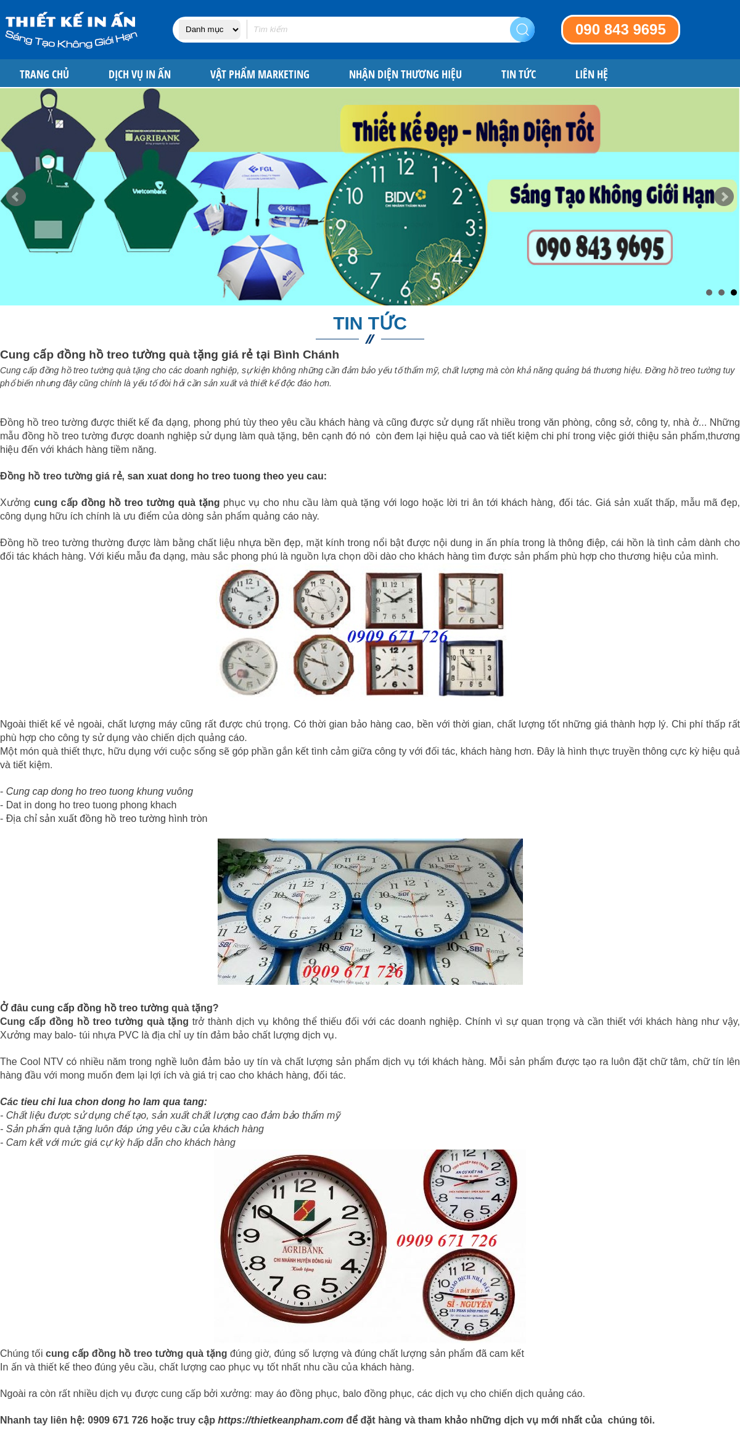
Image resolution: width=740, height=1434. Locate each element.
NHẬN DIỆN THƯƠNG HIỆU (405, 74)
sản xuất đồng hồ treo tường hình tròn (123, 818)
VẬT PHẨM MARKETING (260, 74)
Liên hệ (591, 74)
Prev (16, 197)
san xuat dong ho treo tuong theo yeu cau (225, 476)
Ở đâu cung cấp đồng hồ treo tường (84, 1008)
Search (522, 29)
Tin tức (518, 74)
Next (724, 197)
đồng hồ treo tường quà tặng (150, 502)
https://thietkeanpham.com (280, 1420)
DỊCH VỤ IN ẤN (140, 74)
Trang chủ (44, 74)
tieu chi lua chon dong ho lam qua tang (112, 1101)
